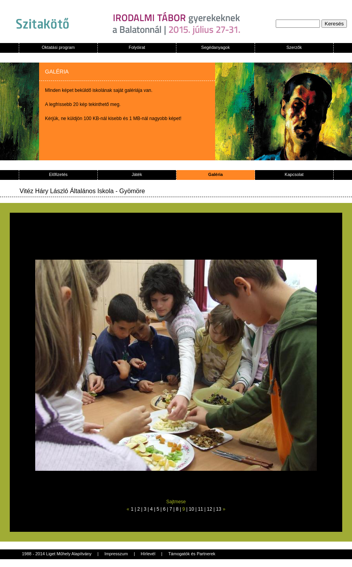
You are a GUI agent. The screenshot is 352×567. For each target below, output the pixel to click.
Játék (137, 174)
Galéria (215, 174)
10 (191, 509)
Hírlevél (148, 553)
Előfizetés (58, 174)
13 (218, 509)
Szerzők (294, 47)
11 (200, 509)
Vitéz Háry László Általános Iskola (67, 191)
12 (209, 509)
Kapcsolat (294, 174)
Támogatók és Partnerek (191, 553)
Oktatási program (58, 47)
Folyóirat (137, 47)
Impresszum (116, 553)
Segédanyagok (215, 47)
